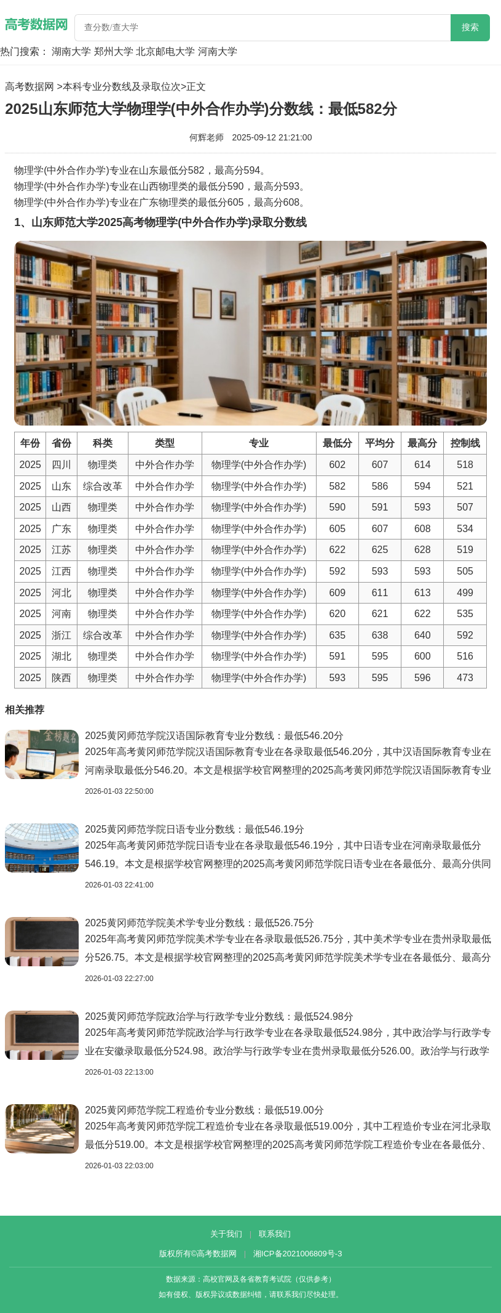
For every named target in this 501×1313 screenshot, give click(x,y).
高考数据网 (29, 86)
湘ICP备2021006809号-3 (297, 1253)
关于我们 (226, 1233)
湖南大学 (71, 51)
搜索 (470, 27)
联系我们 (275, 1233)
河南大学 (217, 51)
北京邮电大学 (165, 51)
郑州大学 (113, 51)
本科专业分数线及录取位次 (122, 86)
